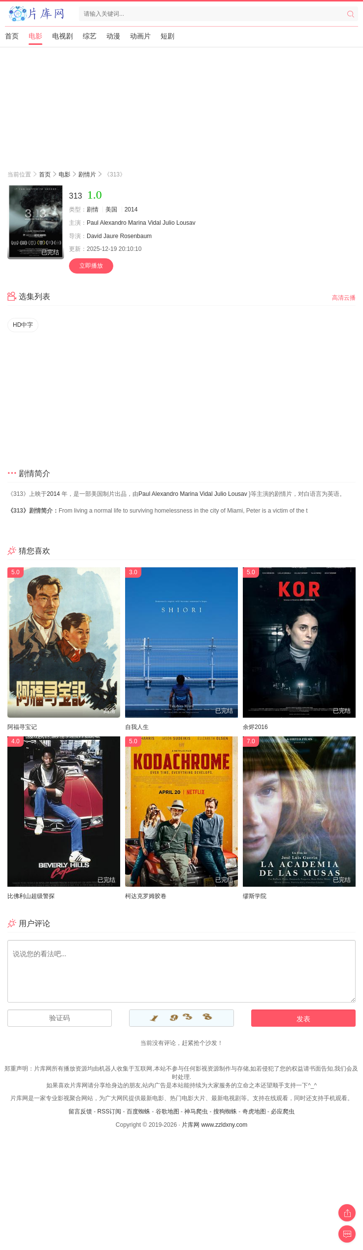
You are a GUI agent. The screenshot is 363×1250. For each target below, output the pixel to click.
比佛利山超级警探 (31, 896)
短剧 (167, 36)
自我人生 (137, 727)
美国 (111, 209)
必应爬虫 (283, 1111)
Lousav (186, 222)
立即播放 (91, 265)
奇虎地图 (254, 1111)
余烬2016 (255, 727)
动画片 (140, 36)
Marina (137, 222)
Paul (93, 222)
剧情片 (87, 174)
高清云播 (344, 297)
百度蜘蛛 (138, 1111)
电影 (35, 36)
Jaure (110, 236)
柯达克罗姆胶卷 (145, 896)
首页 (12, 36)
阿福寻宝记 (22, 727)
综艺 (90, 36)
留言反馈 (80, 1111)
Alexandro (113, 222)
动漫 (113, 36)
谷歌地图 (167, 1111)
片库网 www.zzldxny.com (214, 1124)
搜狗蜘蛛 (225, 1111)
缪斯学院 (254, 896)
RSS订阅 (109, 1111)
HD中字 (23, 324)
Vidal (154, 222)
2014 (131, 209)
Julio (169, 222)
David (94, 236)
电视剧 (62, 36)
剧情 (93, 209)
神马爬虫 (196, 1111)
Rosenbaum (136, 236)
